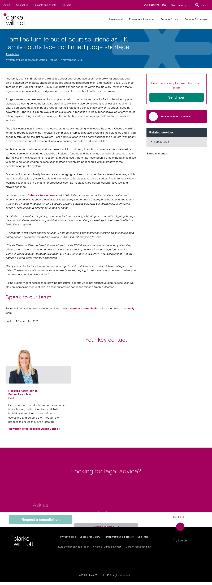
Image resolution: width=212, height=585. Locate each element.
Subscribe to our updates (170, 116)
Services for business (197, 19)
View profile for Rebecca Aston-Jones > (34, 428)
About (6, 5)
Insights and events (45, 5)
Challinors (142, 536)
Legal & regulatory (90, 536)
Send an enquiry (180, 5)
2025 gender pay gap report (73, 546)
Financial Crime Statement (107, 546)
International (116, 19)
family (130, 308)
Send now (176, 97)
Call (155, 5)
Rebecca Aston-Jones (33, 59)
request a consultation (84, 308)
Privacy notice (68, 536)
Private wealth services (141, 19)
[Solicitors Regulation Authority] (182, 560)
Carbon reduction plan (138, 546)
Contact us (22, 5)
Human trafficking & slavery (119, 536)
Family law (12, 54)
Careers (66, 5)
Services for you (170, 19)
